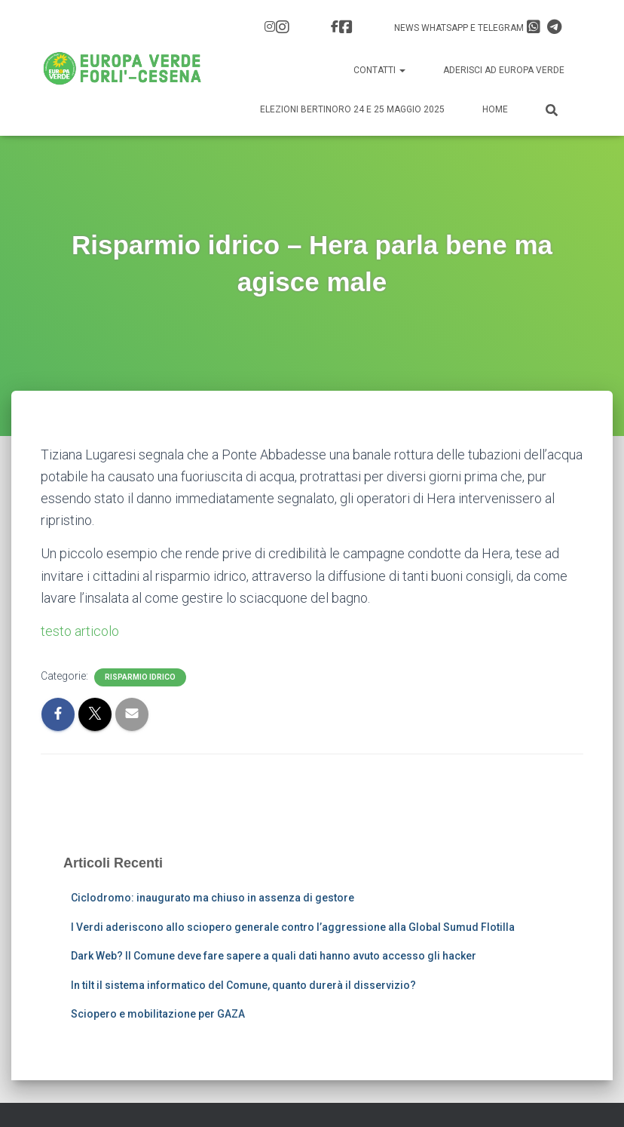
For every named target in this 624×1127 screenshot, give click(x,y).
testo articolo (80, 631)
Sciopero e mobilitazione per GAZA (158, 1014)
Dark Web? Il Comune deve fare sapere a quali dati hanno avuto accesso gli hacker (273, 956)
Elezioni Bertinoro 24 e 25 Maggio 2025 (352, 109)
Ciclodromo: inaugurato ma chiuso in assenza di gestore (212, 898)
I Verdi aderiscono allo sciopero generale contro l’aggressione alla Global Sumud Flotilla (293, 927)
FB (345, 27)
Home (495, 109)
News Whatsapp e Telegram (477, 27)
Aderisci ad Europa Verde (503, 70)
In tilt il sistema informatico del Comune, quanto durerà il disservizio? (243, 985)
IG (282, 27)
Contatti (379, 70)
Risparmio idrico (140, 677)
